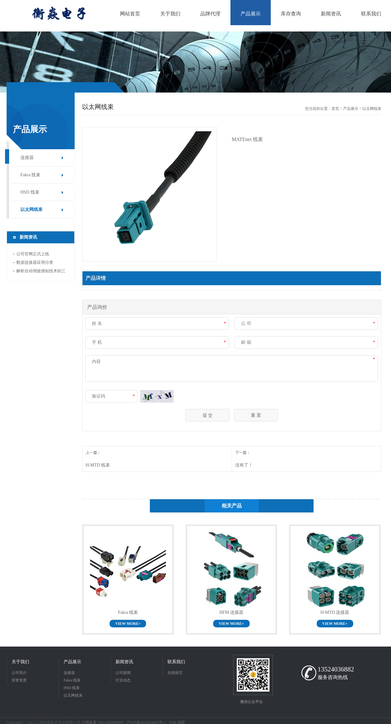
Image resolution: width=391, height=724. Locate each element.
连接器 (27, 157)
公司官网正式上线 (32, 254)
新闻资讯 (124, 661)
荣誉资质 (19, 680)
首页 (335, 108)
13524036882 (336, 669)
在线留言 (175, 672)
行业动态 (123, 680)
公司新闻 (123, 672)
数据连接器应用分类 (34, 262)
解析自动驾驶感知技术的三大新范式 (40, 272)
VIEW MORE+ (127, 623)
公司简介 (19, 672)
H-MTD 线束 (98, 465)
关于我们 (20, 661)
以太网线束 (31, 209)
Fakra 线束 (30, 175)
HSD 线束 (29, 192)
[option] (195, 62)
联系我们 (176, 661)
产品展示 (350, 108)
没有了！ (244, 465)
